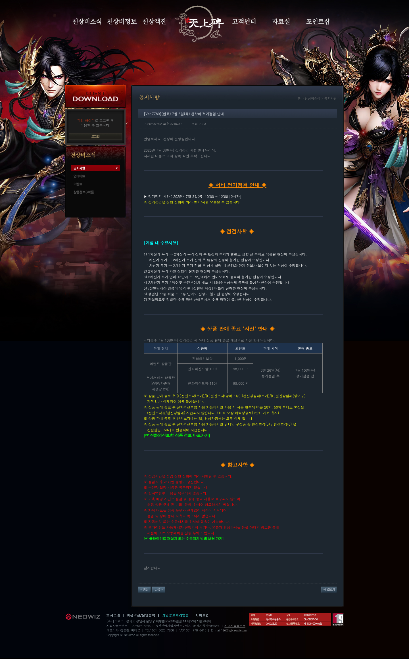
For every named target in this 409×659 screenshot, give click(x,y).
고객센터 (244, 21)
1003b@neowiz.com (234, 630)
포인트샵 (318, 21)
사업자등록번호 (234, 625)
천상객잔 (155, 21)
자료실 (281, 21)
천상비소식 (86, 21)
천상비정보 (122, 21)
